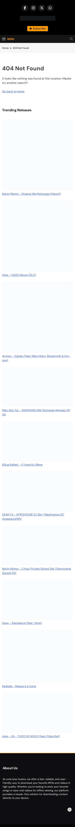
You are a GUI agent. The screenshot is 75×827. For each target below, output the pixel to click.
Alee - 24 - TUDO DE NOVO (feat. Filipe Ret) (31, 736)
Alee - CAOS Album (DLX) (19, 275)
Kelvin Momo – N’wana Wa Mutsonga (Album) (31, 194)
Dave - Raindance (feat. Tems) (22, 623)
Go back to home (13, 91)
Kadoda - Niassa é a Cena (19, 686)
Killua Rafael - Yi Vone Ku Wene (22, 465)
